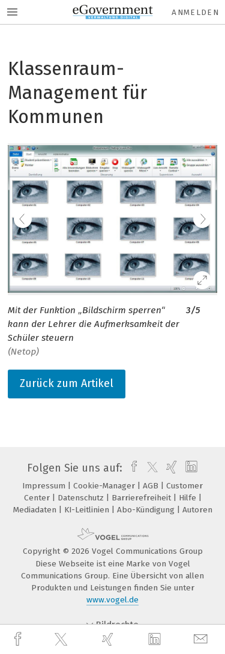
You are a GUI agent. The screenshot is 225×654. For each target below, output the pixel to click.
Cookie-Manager (105, 486)
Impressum (45, 486)
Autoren (197, 510)
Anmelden (195, 12)
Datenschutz (82, 498)
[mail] (202, 639)
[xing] (109, 639)
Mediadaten (36, 510)
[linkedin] (156, 639)
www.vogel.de (112, 600)
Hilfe (189, 498)
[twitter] (62, 639)
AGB (152, 486)
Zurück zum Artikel (66, 383)
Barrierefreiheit (142, 498)
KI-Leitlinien (88, 510)
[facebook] (19, 639)
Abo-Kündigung (147, 510)
